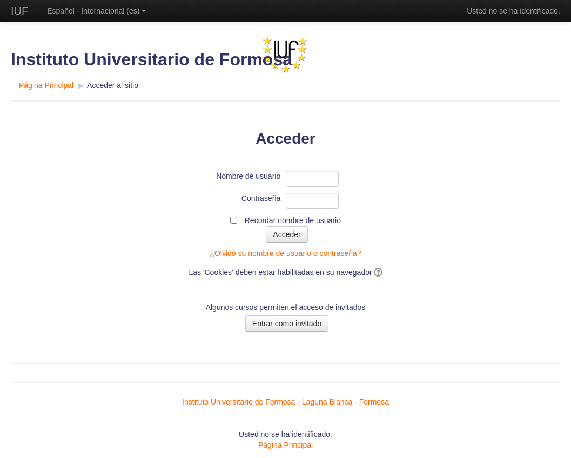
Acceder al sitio (112, 85)
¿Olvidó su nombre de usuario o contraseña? (285, 253)
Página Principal (46, 85)
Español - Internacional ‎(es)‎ (96, 10)
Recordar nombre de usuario (293, 220)
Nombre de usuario (248, 176)
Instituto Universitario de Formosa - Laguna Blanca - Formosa (285, 402)
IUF (19, 11)
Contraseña (260, 198)
